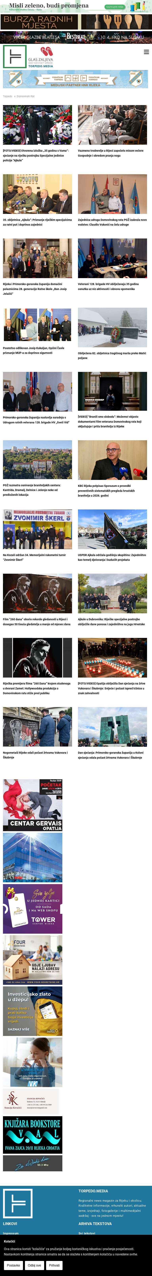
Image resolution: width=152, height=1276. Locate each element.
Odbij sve (34, 1265)
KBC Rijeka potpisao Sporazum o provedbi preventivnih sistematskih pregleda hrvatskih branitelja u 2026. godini (106, 490)
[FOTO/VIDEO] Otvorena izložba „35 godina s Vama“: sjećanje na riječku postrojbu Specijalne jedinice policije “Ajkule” (36, 155)
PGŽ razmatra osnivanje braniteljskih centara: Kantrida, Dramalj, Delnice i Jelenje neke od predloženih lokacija (32, 490)
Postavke (13, 1265)
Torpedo (7, 96)
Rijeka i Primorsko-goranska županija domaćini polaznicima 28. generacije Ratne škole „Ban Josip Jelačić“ (35, 289)
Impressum (11, 1233)
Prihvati (54, 1265)
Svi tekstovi (87, 1233)
